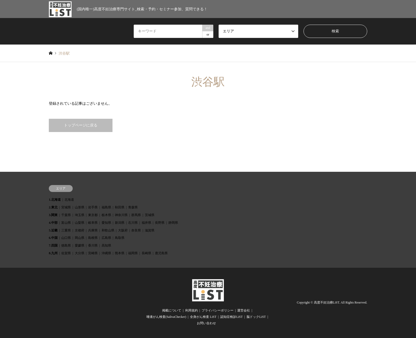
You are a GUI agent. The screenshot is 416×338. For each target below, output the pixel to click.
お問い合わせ (206, 323)
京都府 (79, 230)
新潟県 (119, 223)
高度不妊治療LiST (326, 303)
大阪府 (123, 230)
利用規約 (191, 310)
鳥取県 (119, 238)
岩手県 (93, 207)
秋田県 (119, 207)
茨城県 (149, 215)
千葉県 (66, 215)
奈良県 (136, 230)
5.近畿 (53, 230)
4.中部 (53, 223)
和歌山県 (108, 230)
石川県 (133, 223)
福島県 (106, 207)
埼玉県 (79, 215)
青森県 (133, 207)
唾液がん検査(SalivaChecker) (166, 317)
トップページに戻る (80, 125)
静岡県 (173, 223)
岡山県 (79, 238)
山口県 (66, 238)
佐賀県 (66, 253)
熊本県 (119, 253)
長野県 (159, 223)
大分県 (79, 253)
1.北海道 (55, 199)
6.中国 (53, 238)
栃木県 (106, 215)
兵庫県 (93, 230)
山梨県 (79, 223)
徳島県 (66, 245)
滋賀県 (149, 230)
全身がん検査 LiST (203, 317)
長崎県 (146, 253)
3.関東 (53, 215)
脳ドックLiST (256, 317)
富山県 (66, 223)
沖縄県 (106, 253)
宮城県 (66, 207)
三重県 (66, 230)
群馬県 (136, 215)
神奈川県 (121, 215)
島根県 (93, 238)
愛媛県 (79, 245)
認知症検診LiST (231, 317)
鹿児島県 (161, 253)
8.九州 (53, 253)
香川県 (93, 245)
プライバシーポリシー (217, 310)
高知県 (106, 245)
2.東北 (53, 207)
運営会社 (243, 310)
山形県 (79, 207)
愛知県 (106, 223)
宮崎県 (93, 253)
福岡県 (133, 253)
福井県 (146, 223)
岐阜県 (93, 223)
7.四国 (53, 245)
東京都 (93, 215)
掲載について (171, 310)
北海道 (69, 199)
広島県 (106, 238)
